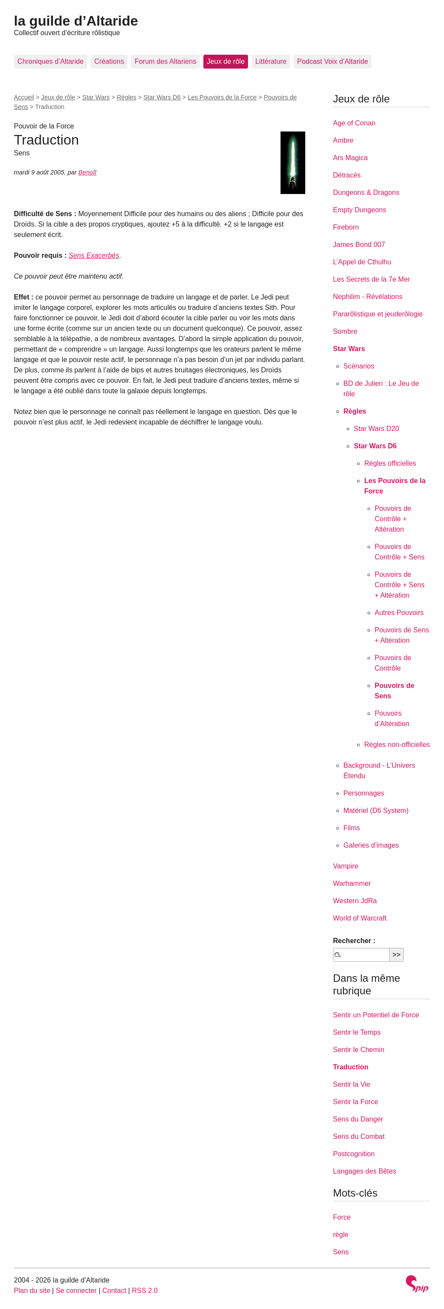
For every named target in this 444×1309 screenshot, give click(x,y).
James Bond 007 (359, 244)
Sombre (345, 331)
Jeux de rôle (226, 61)
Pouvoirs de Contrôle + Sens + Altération (399, 585)
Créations (109, 61)
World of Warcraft (360, 918)
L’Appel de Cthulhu (362, 262)
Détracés (347, 175)
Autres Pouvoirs (399, 612)
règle (341, 1234)
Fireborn (346, 227)
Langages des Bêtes (364, 1171)
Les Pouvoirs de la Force (222, 97)
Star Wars (96, 97)
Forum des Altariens (165, 61)
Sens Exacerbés (94, 255)
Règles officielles (390, 463)
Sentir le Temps (357, 1032)
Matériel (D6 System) (375, 810)
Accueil (24, 97)
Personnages (363, 793)
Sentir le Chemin (358, 1049)
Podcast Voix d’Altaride (332, 61)
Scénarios (358, 366)
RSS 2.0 (145, 1290)
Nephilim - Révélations (367, 296)
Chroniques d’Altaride (50, 61)
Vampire (345, 866)
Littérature (271, 61)
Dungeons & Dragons (366, 192)
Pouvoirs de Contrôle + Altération (393, 519)
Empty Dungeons (359, 210)
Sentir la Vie (351, 1084)
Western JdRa (355, 900)
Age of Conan (354, 123)
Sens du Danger (358, 1119)
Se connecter (76, 1290)
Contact (114, 1290)
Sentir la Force (355, 1101)
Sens (341, 1252)
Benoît (87, 172)
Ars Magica (350, 157)
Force (342, 1217)
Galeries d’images (371, 845)
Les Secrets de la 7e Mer (371, 279)
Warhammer (352, 883)
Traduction (351, 1067)
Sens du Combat (359, 1136)
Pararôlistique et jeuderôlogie (378, 314)
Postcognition (354, 1154)
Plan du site (32, 1290)
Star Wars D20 (376, 428)
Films (351, 828)
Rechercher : (354, 940)
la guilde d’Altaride (76, 21)
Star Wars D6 (162, 97)
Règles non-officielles (397, 744)
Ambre (343, 140)
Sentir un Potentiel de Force (376, 1015)
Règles (126, 97)
